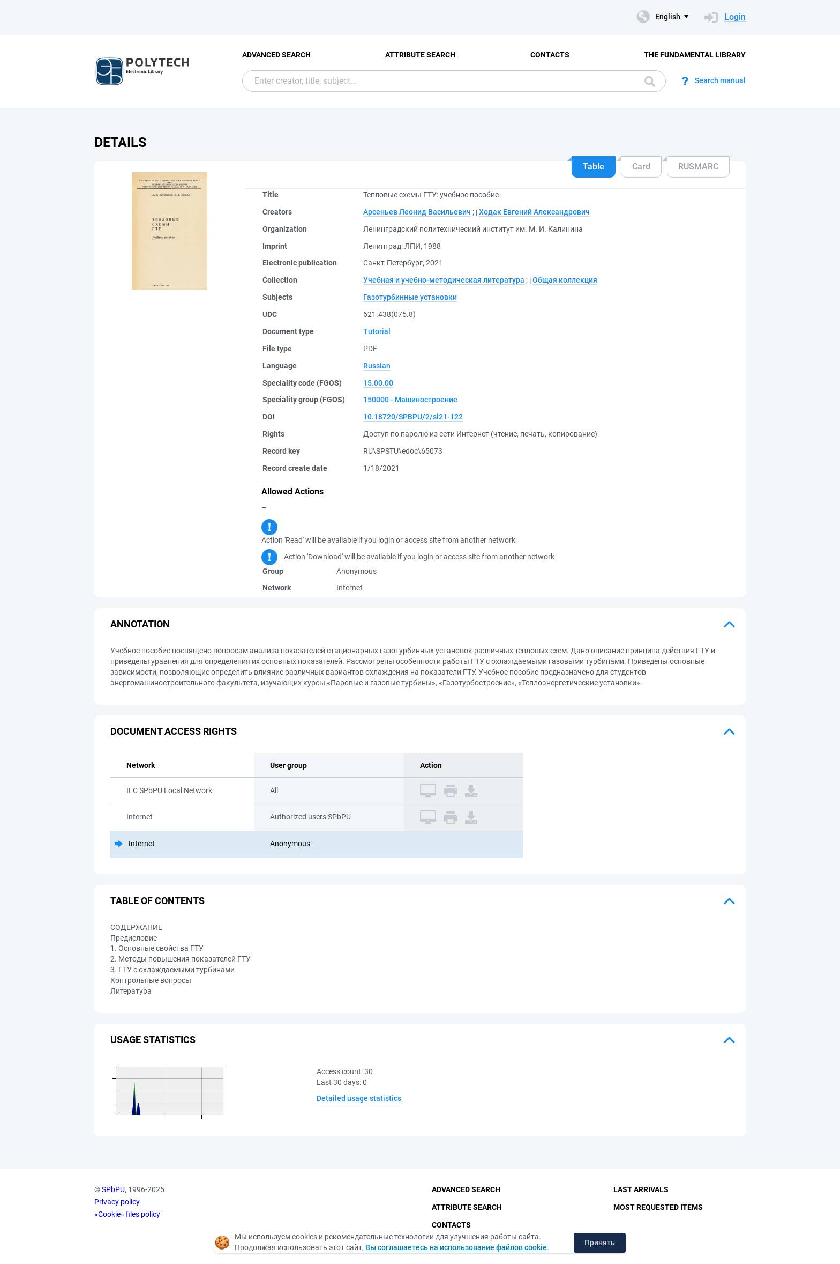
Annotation (140, 624)
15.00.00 (378, 383)
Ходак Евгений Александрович (534, 212)
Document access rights (173, 731)
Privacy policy (117, 1202)
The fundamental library (695, 54)
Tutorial (377, 331)
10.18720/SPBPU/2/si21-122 (413, 416)
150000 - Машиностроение (410, 399)
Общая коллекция (564, 280)
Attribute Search (420, 54)
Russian (377, 365)
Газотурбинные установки (410, 297)
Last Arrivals (641, 1189)
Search (649, 81)
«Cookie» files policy (127, 1214)
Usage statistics (153, 1039)
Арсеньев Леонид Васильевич (417, 212)
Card (641, 166)
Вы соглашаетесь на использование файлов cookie (456, 1247)
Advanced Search (276, 54)
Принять (599, 1242)
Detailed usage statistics (359, 1098)
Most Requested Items (658, 1207)
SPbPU (113, 1189)
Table (593, 166)
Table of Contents (157, 900)
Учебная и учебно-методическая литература (443, 280)
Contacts (549, 54)
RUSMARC (698, 166)
